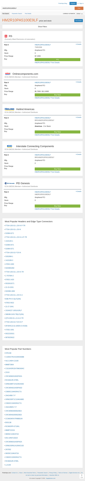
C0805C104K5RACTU (13, 391)
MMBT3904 (9, 364)
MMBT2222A (10, 430)
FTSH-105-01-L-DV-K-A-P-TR (16, 237)
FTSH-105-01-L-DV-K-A (14, 295)
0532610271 (9, 283)
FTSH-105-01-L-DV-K (13, 229)
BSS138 (8, 422)
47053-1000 (9, 264)
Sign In (82, 3)
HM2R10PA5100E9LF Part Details (47, 62)
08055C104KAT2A (12, 434)
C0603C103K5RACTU (13, 457)
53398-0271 (9, 233)
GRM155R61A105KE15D (14, 445)
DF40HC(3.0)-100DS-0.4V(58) (16, 326)
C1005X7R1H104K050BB (14, 357)
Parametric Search (42, 472)
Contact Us (15, 472)
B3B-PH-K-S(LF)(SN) (13, 299)
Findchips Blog (62, 3)
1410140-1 (9, 241)
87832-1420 (9, 279)
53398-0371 (9, 249)
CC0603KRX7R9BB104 (13, 418)
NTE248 (8, 353)
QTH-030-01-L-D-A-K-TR (14, 318)
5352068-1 (9, 256)
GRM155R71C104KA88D (14, 399)
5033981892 (9, 268)
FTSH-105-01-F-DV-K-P (14, 322)
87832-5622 (9, 303)
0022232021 (9, 333)
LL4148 (8, 465)
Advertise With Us (54, 475)
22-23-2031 (9, 287)
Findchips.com (3, 3)
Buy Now (57, 95)
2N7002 (8, 449)
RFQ (57, 59)
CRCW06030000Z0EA (13, 411)
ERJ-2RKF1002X (11, 438)
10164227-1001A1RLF (13, 310)
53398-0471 (9, 245)
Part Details (78, 20)
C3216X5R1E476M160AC (14, 368)
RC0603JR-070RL (12, 461)
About (20, 472)
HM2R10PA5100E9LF (43, 45)
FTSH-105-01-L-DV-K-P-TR (15, 225)
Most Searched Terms (30, 472)
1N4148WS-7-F (11, 407)
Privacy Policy (53, 472)
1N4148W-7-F (10, 395)
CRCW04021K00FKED (13, 388)
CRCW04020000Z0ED (13, 415)
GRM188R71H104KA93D (14, 384)
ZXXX (7, 372)
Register (73, 3)
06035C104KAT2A (12, 453)
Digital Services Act (74, 472)
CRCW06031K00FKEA (13, 442)
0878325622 (9, 337)
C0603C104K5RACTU (13, 403)
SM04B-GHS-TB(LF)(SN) (14, 314)
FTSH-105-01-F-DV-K (13, 252)
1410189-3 (9, 260)
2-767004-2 (9, 276)
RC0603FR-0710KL (12, 426)
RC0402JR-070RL (12, 380)
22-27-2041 (9, 306)
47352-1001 (9, 330)
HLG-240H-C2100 (11, 361)
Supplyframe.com (50, 478)
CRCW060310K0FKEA (13, 376)
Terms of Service (62, 472)
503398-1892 (10, 291)
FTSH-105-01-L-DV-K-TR (14, 272)
